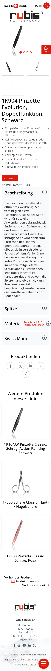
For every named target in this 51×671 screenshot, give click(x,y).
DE (36, 5)
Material (13, 323)
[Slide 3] (31, 52)
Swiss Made (16, 338)
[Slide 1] (20, 52)
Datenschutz (24, 659)
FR (40, 5)
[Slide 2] (27, 52)
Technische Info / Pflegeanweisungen (34, 323)
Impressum (10, 659)
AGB (34, 659)
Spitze (10, 309)
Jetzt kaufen (10, 178)
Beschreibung (18, 193)
